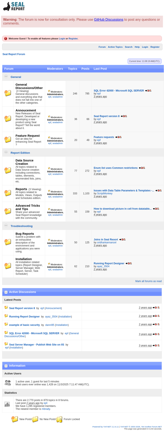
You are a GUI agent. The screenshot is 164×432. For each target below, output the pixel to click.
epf (49, 96)
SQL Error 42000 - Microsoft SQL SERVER (119, 90)
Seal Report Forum (14, 54)
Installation (24, 259)
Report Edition (20, 152)
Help (137, 47)
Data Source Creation (25, 162)
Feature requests (104, 137)
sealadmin (57, 96)
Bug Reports (25, 233)
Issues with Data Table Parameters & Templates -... (124, 190)
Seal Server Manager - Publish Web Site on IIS (36, 344)
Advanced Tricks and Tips (28, 207)
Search (129, 47)
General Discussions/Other (29, 86)
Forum (102, 47)
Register (73, 38)
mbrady (46, 408)
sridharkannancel (106, 242)
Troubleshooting (22, 226)
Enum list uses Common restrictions (116, 167)
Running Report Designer (109, 263)
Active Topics (115, 47)
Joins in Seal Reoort (106, 239)
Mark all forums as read (148, 281)
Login (62, 38)
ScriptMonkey (105, 193)
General (16, 77)
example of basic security (24, 325)
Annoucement (26, 110)
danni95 (49, 325)
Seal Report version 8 (106, 116)
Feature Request (28, 135)
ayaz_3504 (103, 266)
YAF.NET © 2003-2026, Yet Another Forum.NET (141, 427)
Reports (21, 189)
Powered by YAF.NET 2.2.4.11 (105, 427)
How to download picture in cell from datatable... (123, 208)
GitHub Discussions (108, 19)
